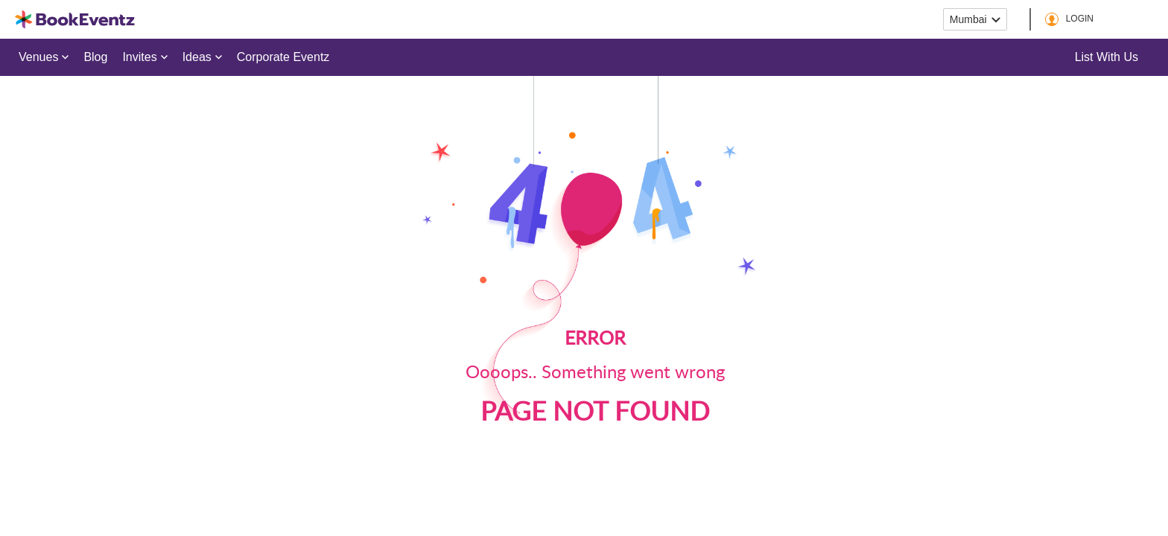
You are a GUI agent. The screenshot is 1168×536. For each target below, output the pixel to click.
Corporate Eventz (283, 57)
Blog (95, 57)
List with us (1106, 57)
